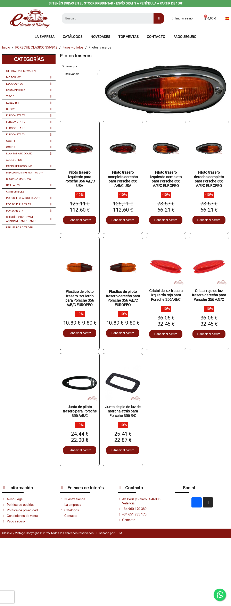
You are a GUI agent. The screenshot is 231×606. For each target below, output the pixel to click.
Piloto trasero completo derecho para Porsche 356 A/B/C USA (123, 179)
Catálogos (72, 37)
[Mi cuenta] (183, 18)
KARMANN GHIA (28, 90)
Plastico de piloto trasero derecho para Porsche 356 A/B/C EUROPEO (123, 298)
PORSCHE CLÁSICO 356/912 (36, 47)
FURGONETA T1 (28, 115)
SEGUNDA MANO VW (18, 178)
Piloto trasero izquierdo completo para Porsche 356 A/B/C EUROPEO (166, 179)
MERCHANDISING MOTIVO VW (24, 172)
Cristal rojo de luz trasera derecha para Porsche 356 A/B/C (209, 295)
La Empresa (45, 37)
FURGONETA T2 (28, 122)
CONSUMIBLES (15, 191)
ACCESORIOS (14, 159)
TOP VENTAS (128, 37)
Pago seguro (184, 37)
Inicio (6, 47)
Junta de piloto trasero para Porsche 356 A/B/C (80, 411)
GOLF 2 (28, 147)
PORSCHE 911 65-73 (28, 204)
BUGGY (28, 109)
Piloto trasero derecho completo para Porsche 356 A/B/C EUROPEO (209, 179)
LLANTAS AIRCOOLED (28, 154)
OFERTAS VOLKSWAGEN (21, 70)
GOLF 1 (28, 141)
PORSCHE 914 (28, 211)
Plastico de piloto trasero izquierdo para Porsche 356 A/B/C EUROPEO (79, 298)
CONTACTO (156, 37)
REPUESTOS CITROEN (19, 227)
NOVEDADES (100, 37)
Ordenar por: (70, 66)
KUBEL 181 (28, 103)
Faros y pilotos (73, 47)
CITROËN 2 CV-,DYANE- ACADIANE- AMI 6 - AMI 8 (28, 219)
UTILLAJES (28, 185)
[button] (79, 220)
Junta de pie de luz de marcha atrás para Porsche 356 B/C (123, 411)
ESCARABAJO (28, 84)
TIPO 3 (28, 96)
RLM (118, 533)
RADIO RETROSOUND (28, 166)
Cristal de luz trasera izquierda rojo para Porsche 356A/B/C (166, 295)
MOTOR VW (28, 77)
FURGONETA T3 (28, 128)
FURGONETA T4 (28, 134)
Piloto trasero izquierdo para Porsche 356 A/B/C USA (80, 179)
